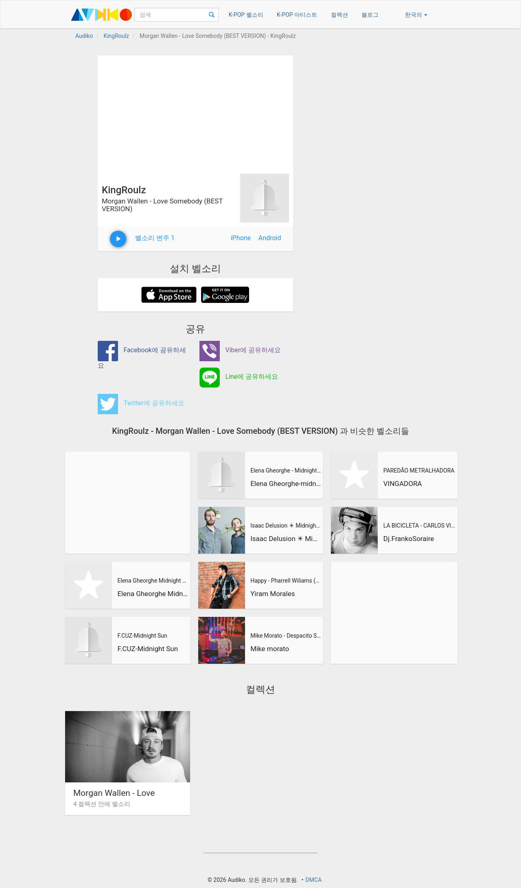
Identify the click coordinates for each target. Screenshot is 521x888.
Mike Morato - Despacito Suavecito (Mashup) (285, 635)
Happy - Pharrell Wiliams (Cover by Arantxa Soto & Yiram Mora (285, 580)
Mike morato (269, 649)
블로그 (370, 14)
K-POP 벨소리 (246, 14)
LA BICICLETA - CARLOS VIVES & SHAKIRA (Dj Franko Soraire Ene (419, 525)
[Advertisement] (195, 112)
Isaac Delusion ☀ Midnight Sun (285, 525)
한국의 (416, 14)
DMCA (313, 880)
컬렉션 (339, 14)
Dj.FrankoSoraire (408, 539)
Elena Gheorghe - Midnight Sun (285, 470)
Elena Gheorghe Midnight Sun (152, 580)
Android (269, 238)
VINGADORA (402, 483)
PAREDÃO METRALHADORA (419, 470)
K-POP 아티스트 (297, 14)
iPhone (241, 238)
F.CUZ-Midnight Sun (142, 635)
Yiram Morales (272, 594)
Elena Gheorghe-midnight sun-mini (285, 483)
